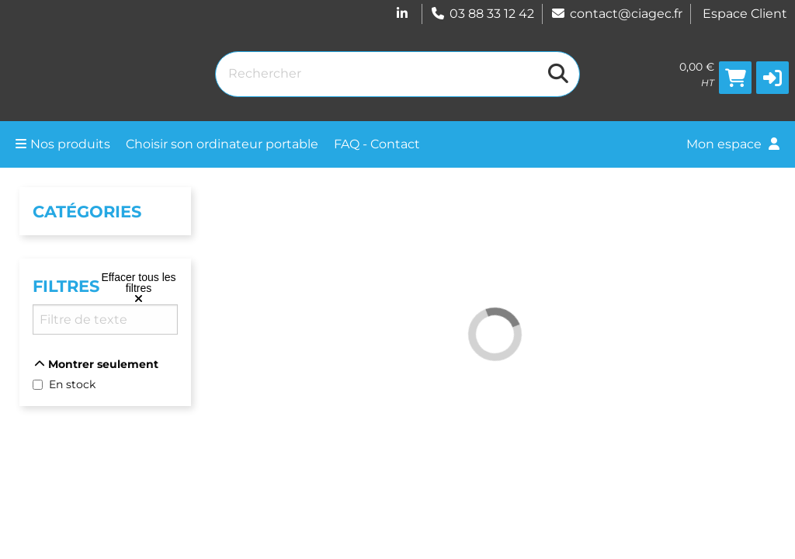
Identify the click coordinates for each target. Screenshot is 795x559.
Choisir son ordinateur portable (222, 144)
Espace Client (745, 13)
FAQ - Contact (377, 144)
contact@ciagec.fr (616, 13)
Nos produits (63, 144)
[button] (772, 77)
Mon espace (732, 144)
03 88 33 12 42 (482, 13)
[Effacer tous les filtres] (138, 288)
